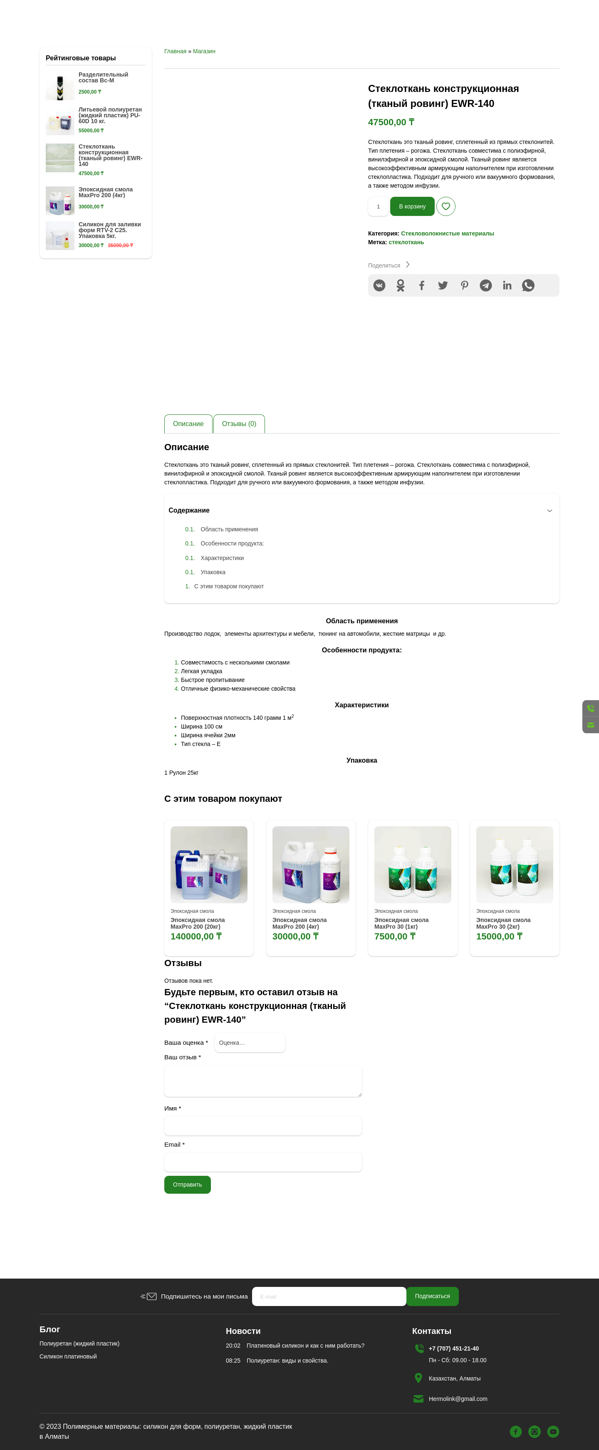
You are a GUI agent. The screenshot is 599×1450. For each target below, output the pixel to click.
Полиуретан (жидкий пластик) (79, 1343)
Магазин (204, 95)
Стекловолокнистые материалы (447, 278)
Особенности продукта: (236, 590)
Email (174, 1194)
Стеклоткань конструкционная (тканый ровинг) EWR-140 (111, 199)
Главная (175, 95)
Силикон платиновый (68, 1356)
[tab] (188, 468)
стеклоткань (406, 286)
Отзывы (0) (239, 468)
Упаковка (217, 618)
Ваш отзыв (182, 1107)
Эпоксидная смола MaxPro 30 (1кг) (405, 973)
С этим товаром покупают (233, 632)
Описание (188, 468)
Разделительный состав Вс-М (103, 122)
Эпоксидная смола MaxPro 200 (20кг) (202, 973)
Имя (172, 1158)
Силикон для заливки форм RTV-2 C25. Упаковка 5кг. (110, 274)
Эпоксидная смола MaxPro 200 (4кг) (303, 973)
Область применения (233, 576)
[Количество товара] (380, 250)
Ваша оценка (186, 1092)
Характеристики (226, 604)
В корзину (417, 250)
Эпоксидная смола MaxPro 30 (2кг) (507, 973)
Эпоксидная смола (192, 960)
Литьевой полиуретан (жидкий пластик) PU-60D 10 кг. (110, 160)
